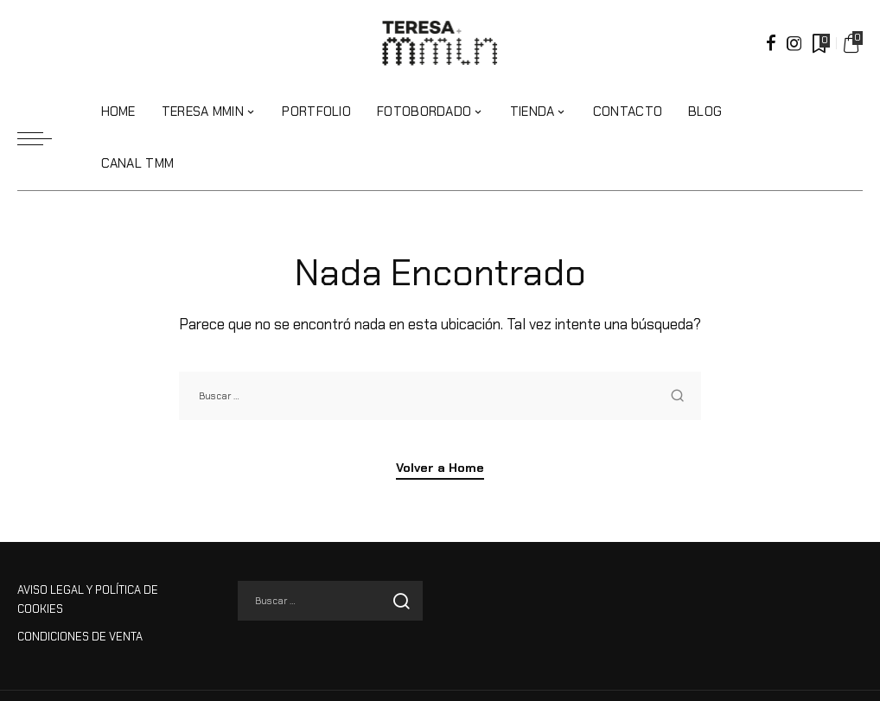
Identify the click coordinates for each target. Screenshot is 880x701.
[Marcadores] (819, 43)
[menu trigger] (43, 138)
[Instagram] (794, 43)
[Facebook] (771, 43)
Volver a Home (440, 468)
